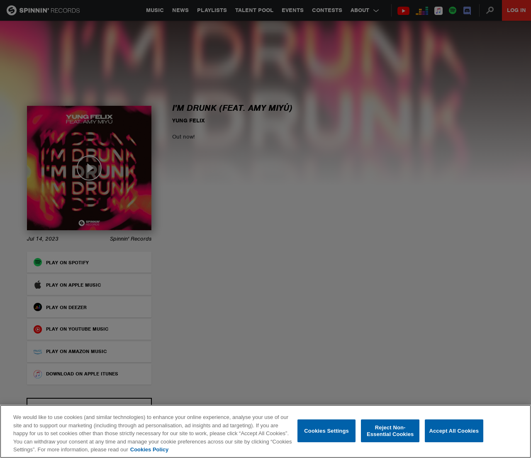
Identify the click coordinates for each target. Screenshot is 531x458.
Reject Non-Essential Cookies (390, 430)
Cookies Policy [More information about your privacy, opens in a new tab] (149, 449)
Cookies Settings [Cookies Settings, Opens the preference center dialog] (326, 431)
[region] (265, 431)
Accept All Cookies (454, 431)
